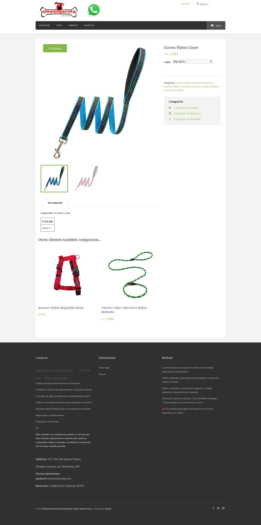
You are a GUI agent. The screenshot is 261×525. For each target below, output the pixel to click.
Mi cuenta (185, 3)
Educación (44, 25)
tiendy (108, 508)
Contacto (89, 25)
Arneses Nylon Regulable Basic (61, 307)
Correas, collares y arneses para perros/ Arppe (186, 86)
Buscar (102, 373)
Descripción (55, 202)
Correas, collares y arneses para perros (194, 82)
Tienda (179, 90)
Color (167, 62)
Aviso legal (104, 367)
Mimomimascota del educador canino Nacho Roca (67, 508)
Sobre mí (72, 25)
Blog (59, 25)
